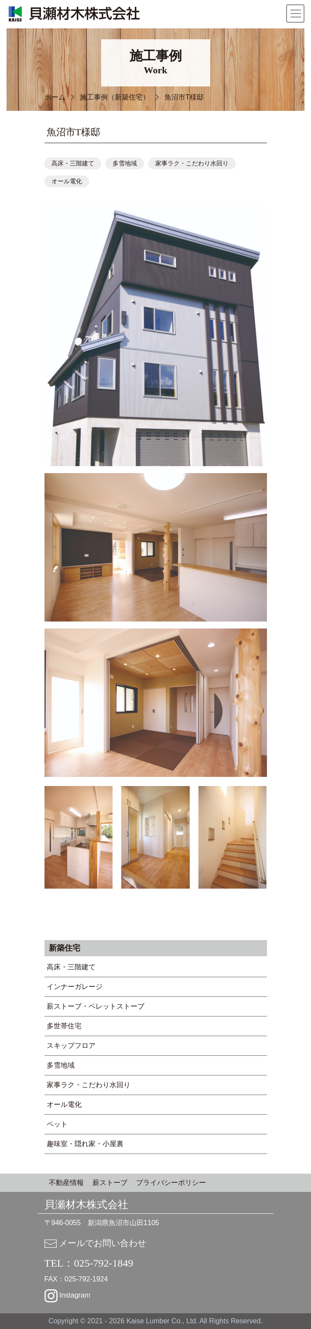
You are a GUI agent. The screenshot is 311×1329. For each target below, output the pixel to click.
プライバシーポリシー (171, 1182)
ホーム (54, 97)
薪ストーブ (109, 1182)
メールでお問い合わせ (95, 1243)
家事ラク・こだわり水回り (192, 163)
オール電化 (66, 181)
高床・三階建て (72, 163)
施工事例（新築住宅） (115, 97)
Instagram (67, 1295)
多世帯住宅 (64, 1026)
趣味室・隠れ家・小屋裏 (85, 1143)
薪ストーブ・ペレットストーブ (95, 1006)
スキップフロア (71, 1045)
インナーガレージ (75, 986)
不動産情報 (66, 1182)
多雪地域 (125, 163)
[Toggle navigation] (295, 13)
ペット (57, 1124)
